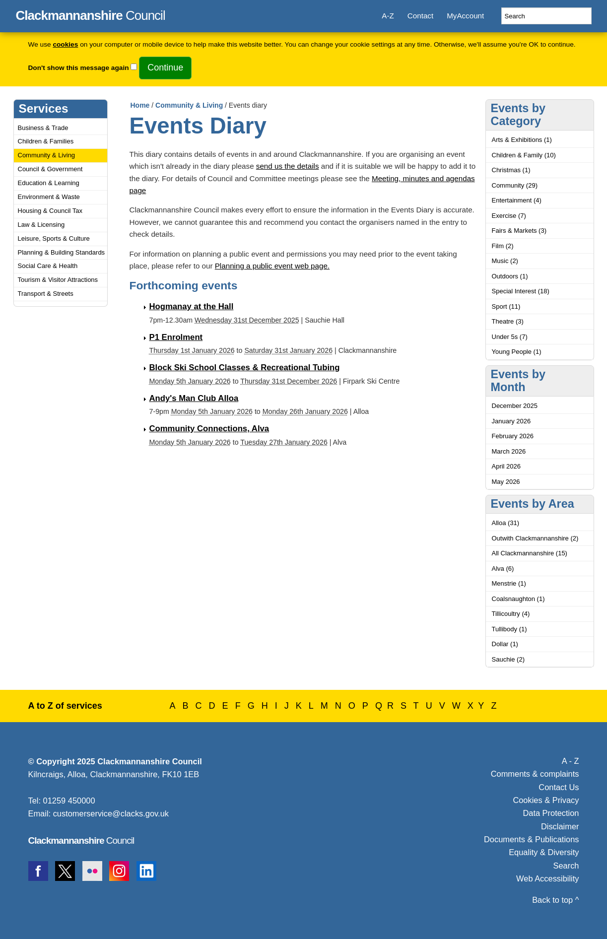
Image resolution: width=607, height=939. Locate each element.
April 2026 (506, 466)
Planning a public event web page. (272, 266)
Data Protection (551, 812)
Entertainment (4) (516, 200)
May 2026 (506, 481)
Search (566, 865)
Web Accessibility (547, 878)
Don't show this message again (78, 67)
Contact (420, 15)
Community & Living (46, 155)
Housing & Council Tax (50, 210)
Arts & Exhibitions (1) (522, 139)
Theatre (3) (508, 321)
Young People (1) (516, 351)
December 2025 (515, 405)
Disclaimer (560, 826)
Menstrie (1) (509, 583)
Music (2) (505, 261)
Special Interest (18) (520, 291)
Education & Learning (48, 183)
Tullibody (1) (509, 629)
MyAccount (465, 15)
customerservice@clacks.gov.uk (111, 813)
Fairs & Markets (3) (519, 230)
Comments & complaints (535, 773)
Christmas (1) (511, 170)
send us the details (287, 166)
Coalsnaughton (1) (518, 599)
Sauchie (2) (508, 659)
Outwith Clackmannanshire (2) (535, 538)
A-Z (388, 15)
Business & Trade (43, 128)
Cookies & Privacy (546, 800)
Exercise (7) (509, 215)
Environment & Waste (49, 197)
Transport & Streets (45, 293)
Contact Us (559, 787)
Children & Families (46, 141)
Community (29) (515, 185)
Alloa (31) (506, 523)
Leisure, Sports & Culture (54, 238)
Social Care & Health (48, 265)
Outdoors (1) (510, 276)
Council (90, 14)
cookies (65, 44)
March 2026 (509, 451)
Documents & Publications (531, 839)
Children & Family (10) (524, 155)
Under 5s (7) (510, 336)
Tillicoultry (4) (511, 613)
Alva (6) (503, 568)
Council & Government (50, 169)
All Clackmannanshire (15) (529, 553)
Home (140, 105)
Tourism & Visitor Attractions (58, 279)
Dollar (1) (505, 644)
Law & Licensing (41, 224)
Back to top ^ (555, 899)
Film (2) (503, 246)
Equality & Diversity (544, 852)
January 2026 (511, 421)
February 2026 (513, 436)
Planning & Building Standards (61, 252)
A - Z (570, 760)
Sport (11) (506, 306)
